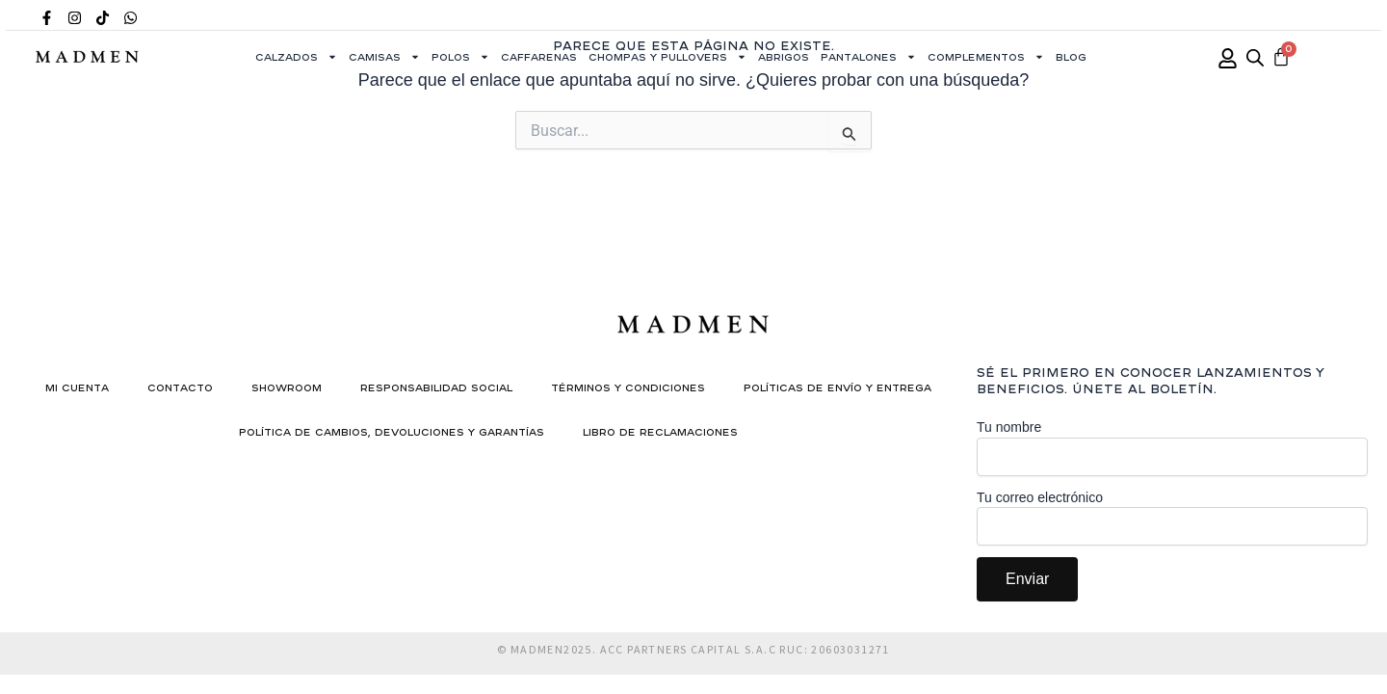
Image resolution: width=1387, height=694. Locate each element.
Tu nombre (1172, 447)
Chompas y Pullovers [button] (667, 56)
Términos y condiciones (628, 387)
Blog (1071, 57)
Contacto (180, 387)
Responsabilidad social (436, 387)
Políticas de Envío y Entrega (837, 387)
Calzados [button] (296, 56)
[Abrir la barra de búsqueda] (1255, 57)
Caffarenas (539, 57)
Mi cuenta (77, 387)
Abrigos (783, 57)
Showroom (286, 387)
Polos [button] (460, 56)
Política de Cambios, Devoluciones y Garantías (391, 432)
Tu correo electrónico (1172, 518)
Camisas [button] (384, 56)
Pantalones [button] (868, 56)
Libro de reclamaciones (660, 432)
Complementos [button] (986, 56)
